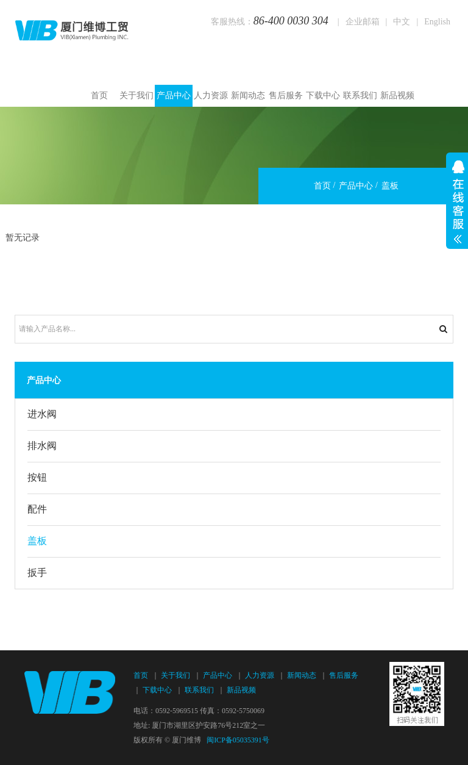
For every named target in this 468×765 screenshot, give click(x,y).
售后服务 (286, 95)
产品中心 (174, 95)
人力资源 (211, 95)
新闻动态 (248, 95)
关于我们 (136, 95)
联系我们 (360, 95)
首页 (99, 95)
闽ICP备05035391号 (238, 740)
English (437, 21)
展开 (457, 201)
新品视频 (397, 95)
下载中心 (323, 95)
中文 (401, 21)
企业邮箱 (363, 21)
